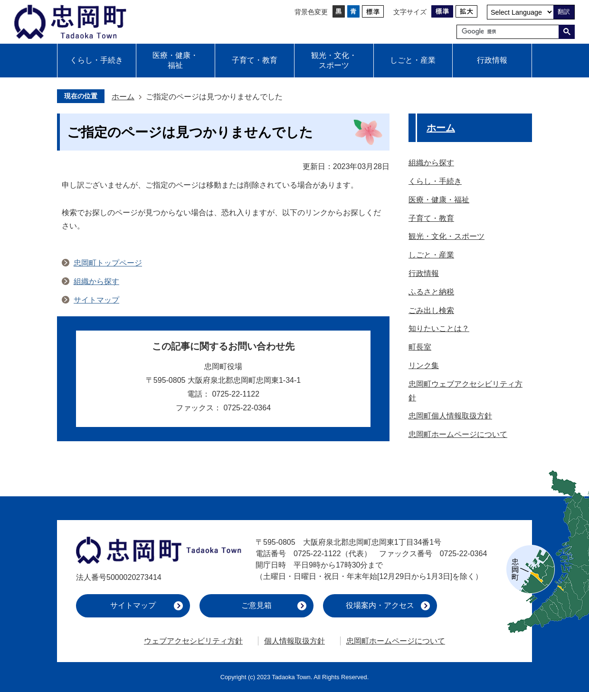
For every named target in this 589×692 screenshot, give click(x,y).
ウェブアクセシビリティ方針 (193, 641)
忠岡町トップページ (108, 263)
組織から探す (96, 281)
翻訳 (564, 11)
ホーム (123, 97)
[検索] (510, 31)
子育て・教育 (254, 60)
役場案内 (380, 605)
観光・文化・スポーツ (334, 60)
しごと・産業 (413, 60)
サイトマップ (96, 300)
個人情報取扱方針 (294, 641)
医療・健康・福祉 (175, 60)
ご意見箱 (256, 605)
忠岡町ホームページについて (395, 641)
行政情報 (492, 60)
